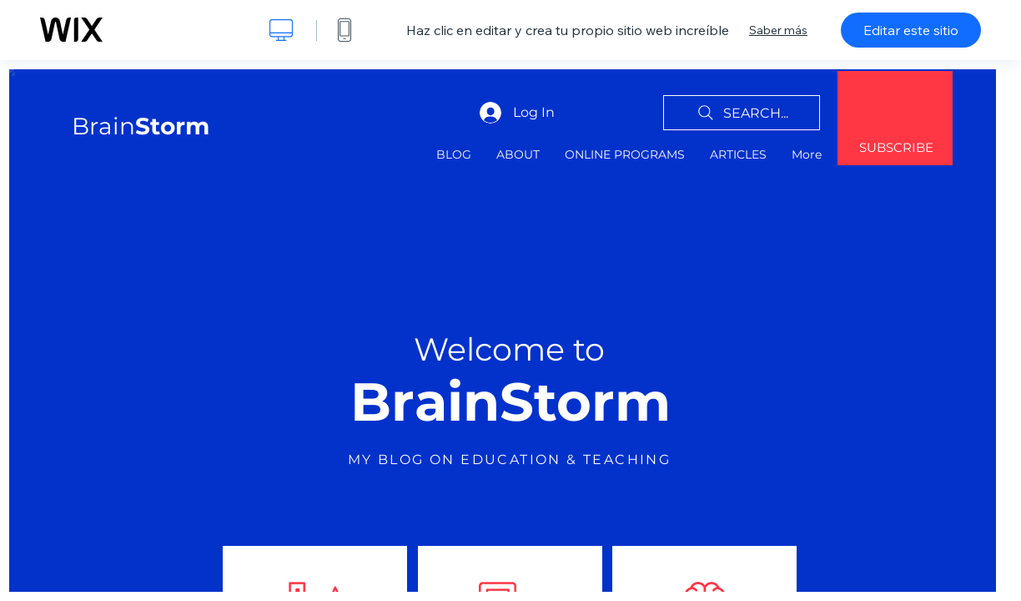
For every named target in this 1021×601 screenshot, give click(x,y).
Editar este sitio (910, 30)
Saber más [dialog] (778, 30)
